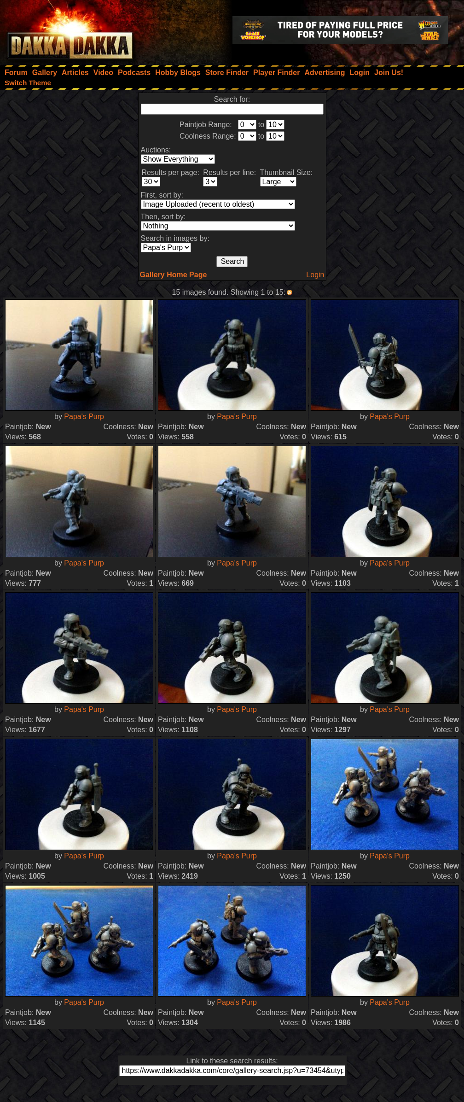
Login (315, 275)
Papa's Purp (84, 416)
